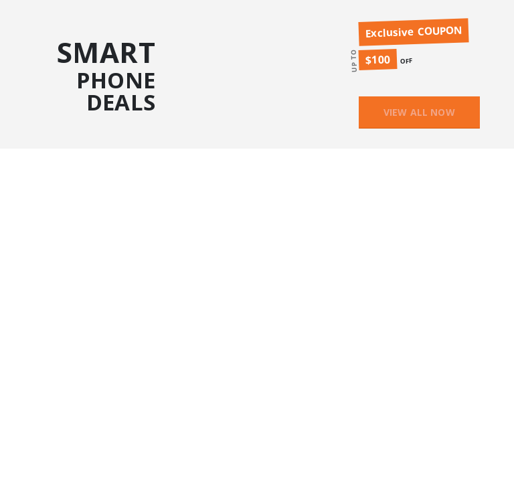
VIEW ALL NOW (419, 112)
